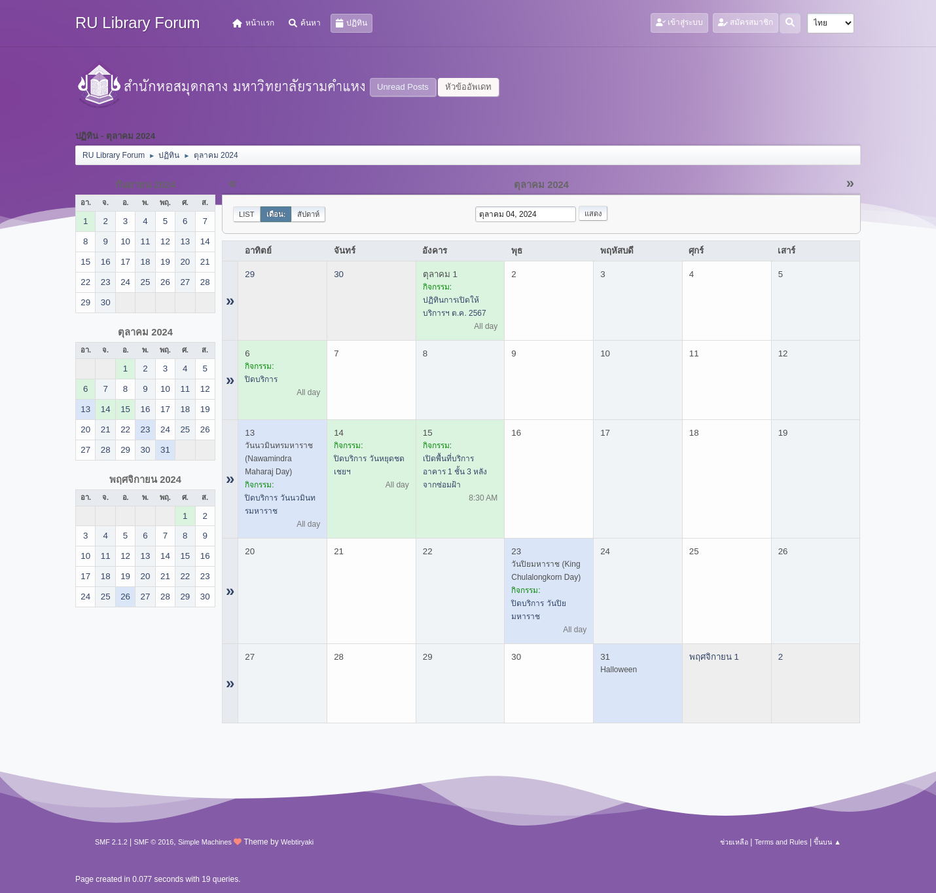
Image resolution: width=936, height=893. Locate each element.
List (247, 214)
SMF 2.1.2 (111, 842)
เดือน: (276, 214)
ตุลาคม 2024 (145, 332)
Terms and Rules (781, 842)
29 (250, 274)
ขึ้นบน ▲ (827, 842)
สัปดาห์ (308, 214)
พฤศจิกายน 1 (714, 657)
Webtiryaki (297, 842)
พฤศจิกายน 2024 (145, 479)
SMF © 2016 (154, 842)
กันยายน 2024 (145, 185)
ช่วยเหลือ (734, 842)
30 (339, 274)
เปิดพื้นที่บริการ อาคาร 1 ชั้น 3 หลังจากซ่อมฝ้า (455, 471)
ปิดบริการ (261, 379)
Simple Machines (205, 842)
